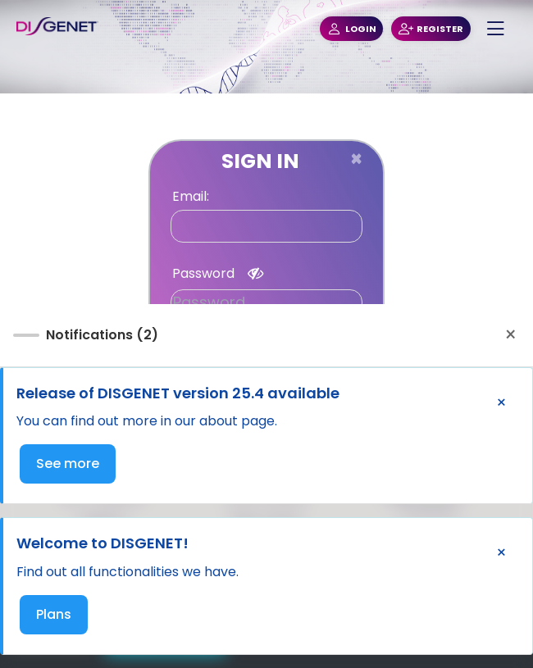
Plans (53, 614)
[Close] (356, 159)
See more (67, 463)
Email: (190, 196)
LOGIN (351, 29)
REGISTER (431, 29)
